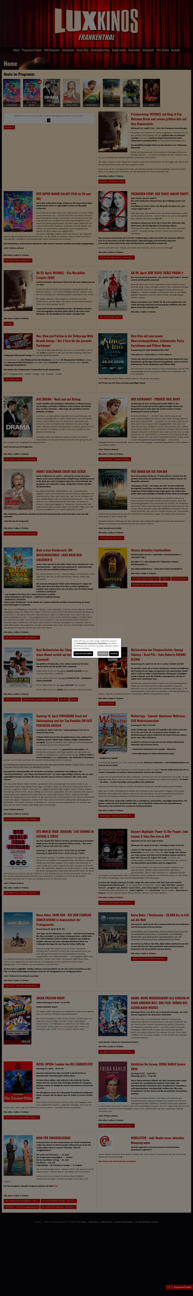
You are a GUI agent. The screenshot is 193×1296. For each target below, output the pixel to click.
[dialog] (96, 648)
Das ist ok (114, 653)
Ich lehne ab (103, 653)
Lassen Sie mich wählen (83, 653)
